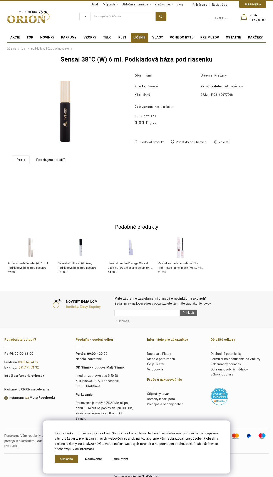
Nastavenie (93, 459)
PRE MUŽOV (209, 37)
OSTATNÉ (233, 37)
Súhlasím (66, 459)
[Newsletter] (147, 313)
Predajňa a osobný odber (165, 402)
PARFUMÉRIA (253, 4)
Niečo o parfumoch (161, 357)
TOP (30, 37)
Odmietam (120, 459)
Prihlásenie (200, 4)
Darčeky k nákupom (161, 397)
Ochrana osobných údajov (229, 367)
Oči (23, 48)
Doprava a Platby (159, 352)
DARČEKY (255, 37)
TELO (107, 37)
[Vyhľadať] (84, 16)
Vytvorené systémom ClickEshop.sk (136, 474)
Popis (21, 160)
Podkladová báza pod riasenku (50, 48)
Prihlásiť (186, 313)
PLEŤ (122, 37)
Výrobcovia (155, 367)
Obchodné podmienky (226, 352)
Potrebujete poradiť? (50, 160)
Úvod (94, 4)
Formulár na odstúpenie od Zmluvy (235, 357)
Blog (180, 4)
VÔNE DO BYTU (182, 37)
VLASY (157, 37)
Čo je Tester (155, 362)
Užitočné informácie (135, 4)
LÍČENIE (139, 37)
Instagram (16, 396)
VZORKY (90, 37)
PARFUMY (69, 37)
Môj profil (109, 4)
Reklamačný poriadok (226, 362)
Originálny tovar (158, 392)
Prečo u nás (163, 4)
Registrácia (219, 4)
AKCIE (15, 37)
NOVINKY (47, 37)
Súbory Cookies (222, 372)
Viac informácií (83, 449)
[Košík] (258, 17)
